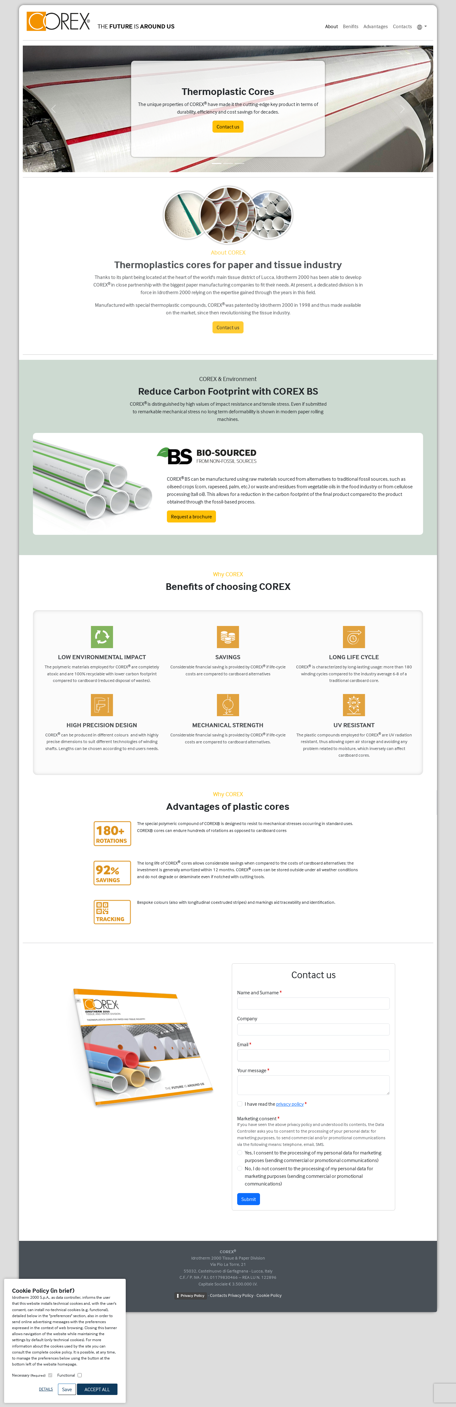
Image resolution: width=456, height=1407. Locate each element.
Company (247, 1018)
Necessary (29, 1375)
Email (242, 1044)
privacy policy (290, 1104)
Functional (66, 1375)
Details (46, 1388)
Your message (251, 1070)
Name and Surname (258, 992)
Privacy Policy (193, 1296)
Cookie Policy (269, 1295)
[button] (53, 109)
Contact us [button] (228, 126)
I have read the (274, 1104)
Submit (248, 1199)
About (331, 26)
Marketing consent (256, 1118)
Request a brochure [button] (191, 516)
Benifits (350, 26)
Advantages (376, 26)
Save (67, 1389)
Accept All (97, 1389)
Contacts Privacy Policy (231, 1295)
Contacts (402, 26)
